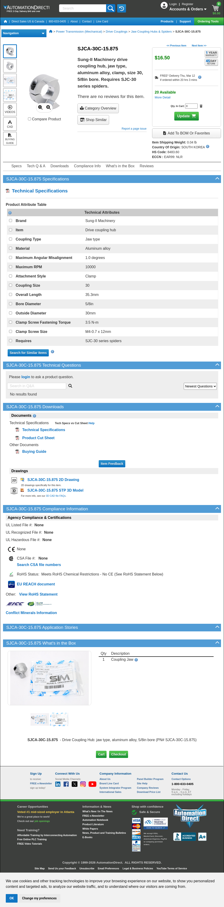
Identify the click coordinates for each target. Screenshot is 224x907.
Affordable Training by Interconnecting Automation (47, 835)
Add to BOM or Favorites (186, 133)
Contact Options (181, 779)
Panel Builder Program (150, 779)
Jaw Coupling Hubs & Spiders (151, 31)
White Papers (90, 828)
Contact (87, 21)
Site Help (142, 783)
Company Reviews (148, 787)
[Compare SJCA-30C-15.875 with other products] (29, 118)
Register (187, 4)
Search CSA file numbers (39, 565)
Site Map (39, 868)
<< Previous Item (176, 45)
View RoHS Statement (38, 594)
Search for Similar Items (28, 353)
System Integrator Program (115, 787)
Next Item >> (199, 45)
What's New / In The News (98, 811)
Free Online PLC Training (32, 839)
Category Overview (98, 108)
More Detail (162, 97)
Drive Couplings (116, 31)
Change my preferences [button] (39, 898)
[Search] (83, 8)
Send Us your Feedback (62, 868)
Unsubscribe (87, 868)
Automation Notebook (95, 820)
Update (183, 116)
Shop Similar (93, 120)
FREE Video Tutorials (29, 843)
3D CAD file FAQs (55, 495)
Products (167, 21)
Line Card (102, 21)
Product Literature (93, 824)
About (74, 21)
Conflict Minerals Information (31, 613)
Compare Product (44, 119)
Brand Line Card (109, 783)
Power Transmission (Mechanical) (79, 31)
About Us (105, 779)
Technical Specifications (37, 190)
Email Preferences (109, 868)
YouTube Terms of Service (171, 868)
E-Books (87, 837)
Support (186, 21)
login (25, 377)
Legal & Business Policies (138, 868)
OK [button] (11, 898)
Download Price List (148, 792)
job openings (42, 821)
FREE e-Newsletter (93, 815)
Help (91, 423)
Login (173, 4)
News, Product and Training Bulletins (104, 832)
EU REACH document (36, 584)
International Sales (111, 792)
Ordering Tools (208, 21)
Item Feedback (112, 464)
